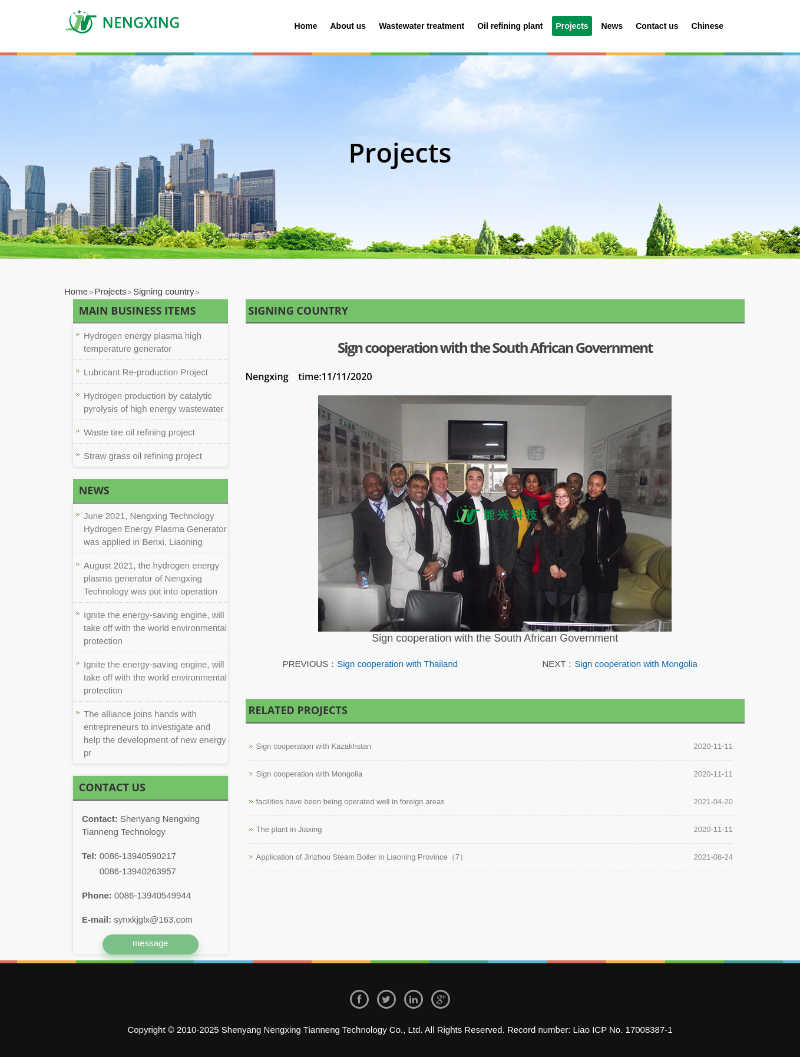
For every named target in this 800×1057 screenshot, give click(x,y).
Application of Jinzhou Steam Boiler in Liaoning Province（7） (361, 857)
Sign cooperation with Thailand (397, 664)
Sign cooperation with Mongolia (635, 664)
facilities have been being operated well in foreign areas (350, 801)
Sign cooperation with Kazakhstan (314, 746)
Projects (110, 291)
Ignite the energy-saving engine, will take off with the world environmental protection (155, 628)
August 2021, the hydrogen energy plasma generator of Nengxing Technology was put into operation (151, 578)
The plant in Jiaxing (289, 829)
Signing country (163, 291)
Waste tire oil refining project (139, 432)
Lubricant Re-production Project (146, 372)
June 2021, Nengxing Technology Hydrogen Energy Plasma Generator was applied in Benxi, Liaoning (155, 529)
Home (306, 26)
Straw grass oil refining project (143, 456)
